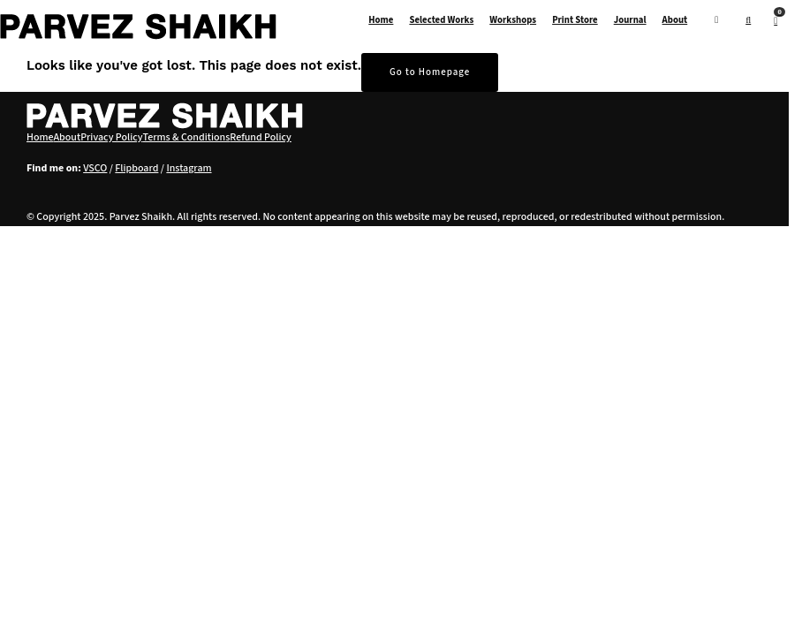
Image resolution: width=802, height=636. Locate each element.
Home (380, 19)
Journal (630, 19)
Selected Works (441, 19)
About (675, 19)
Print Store (575, 19)
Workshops (512, 19)
